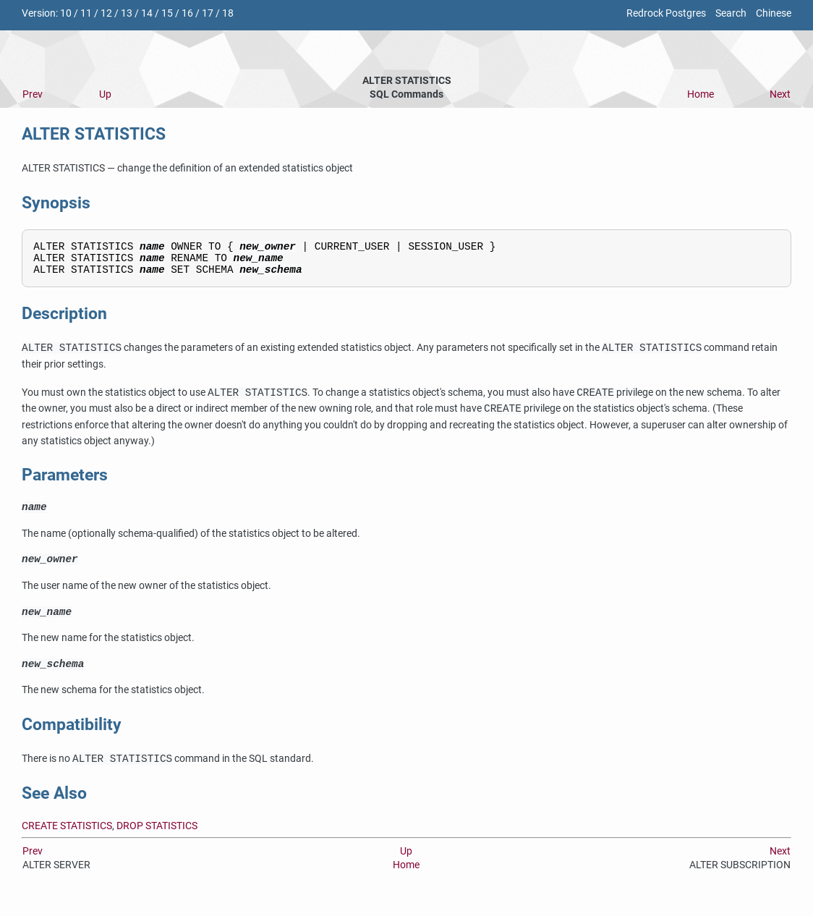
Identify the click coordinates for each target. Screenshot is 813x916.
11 (86, 13)
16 (187, 13)
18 (228, 13)
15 (167, 13)
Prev (32, 94)
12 (106, 13)
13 (126, 13)
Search (730, 13)
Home (700, 94)
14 (147, 13)
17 (207, 13)
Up (105, 94)
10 (66, 13)
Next (780, 94)
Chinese (773, 13)
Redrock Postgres (666, 13)
